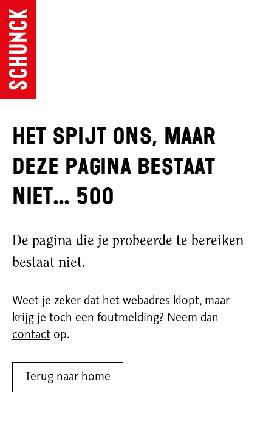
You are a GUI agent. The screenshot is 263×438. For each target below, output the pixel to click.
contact (31, 335)
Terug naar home (68, 377)
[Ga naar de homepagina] (18, 49)
